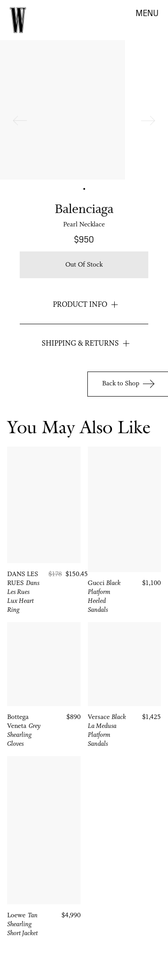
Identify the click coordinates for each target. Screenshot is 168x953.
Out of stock (84, 265)
